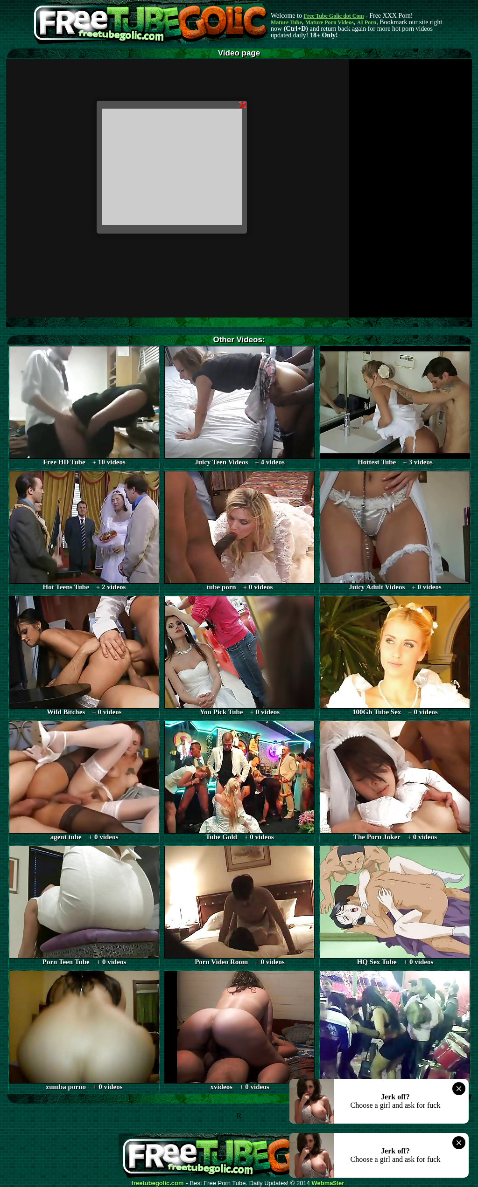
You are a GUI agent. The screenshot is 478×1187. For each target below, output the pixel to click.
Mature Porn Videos (329, 22)
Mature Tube (286, 22)
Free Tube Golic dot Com (333, 16)
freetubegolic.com (158, 1183)
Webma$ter (328, 1183)
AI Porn (367, 22)
